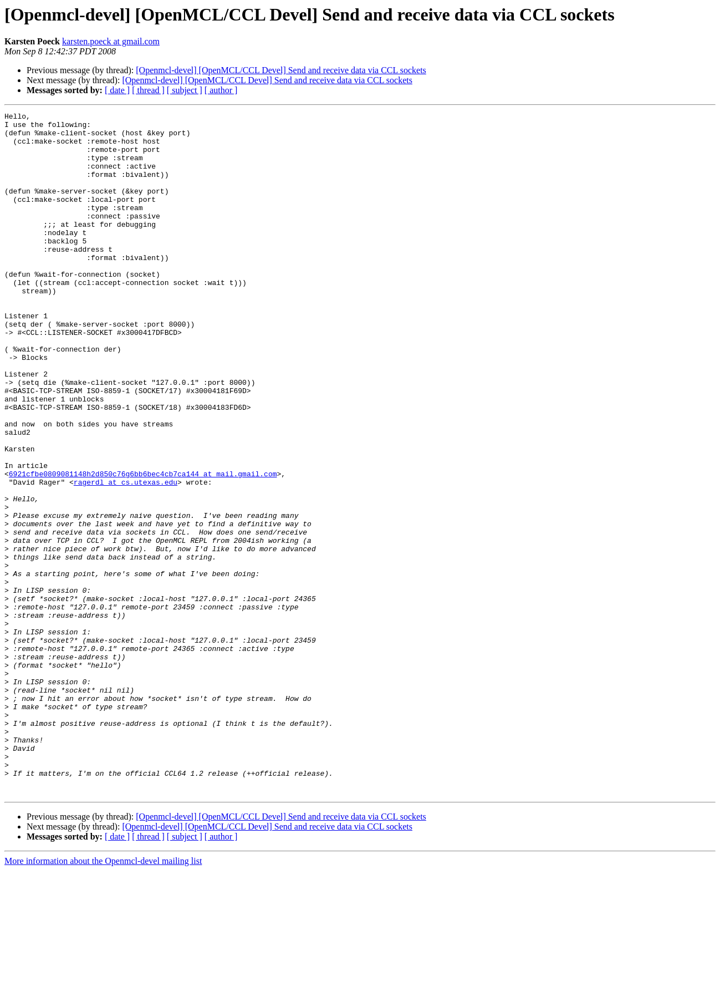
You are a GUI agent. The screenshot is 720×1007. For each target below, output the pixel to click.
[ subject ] (184, 90)
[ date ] (117, 90)
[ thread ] (148, 90)
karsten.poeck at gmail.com (111, 41)
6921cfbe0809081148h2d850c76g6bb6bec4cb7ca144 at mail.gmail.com (143, 547)
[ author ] (221, 90)
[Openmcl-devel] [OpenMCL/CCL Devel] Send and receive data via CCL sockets (281, 70)
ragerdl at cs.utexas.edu (125, 557)
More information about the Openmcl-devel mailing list (103, 997)
